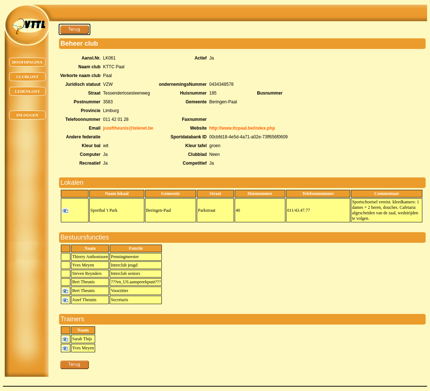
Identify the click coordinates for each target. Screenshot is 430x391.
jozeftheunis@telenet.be (128, 128)
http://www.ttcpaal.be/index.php (242, 128)
